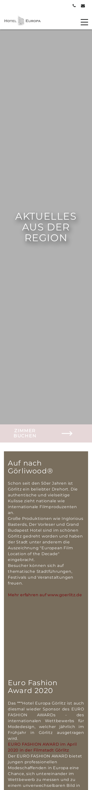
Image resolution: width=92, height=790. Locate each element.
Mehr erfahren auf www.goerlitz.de (45, 595)
